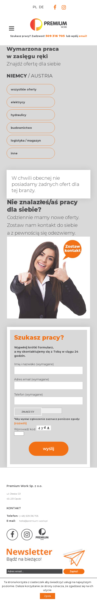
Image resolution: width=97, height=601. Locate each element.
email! (83, 36)
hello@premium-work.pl (33, 520)
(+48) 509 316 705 (28, 515)
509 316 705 (55, 36)
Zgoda (47, 596)
